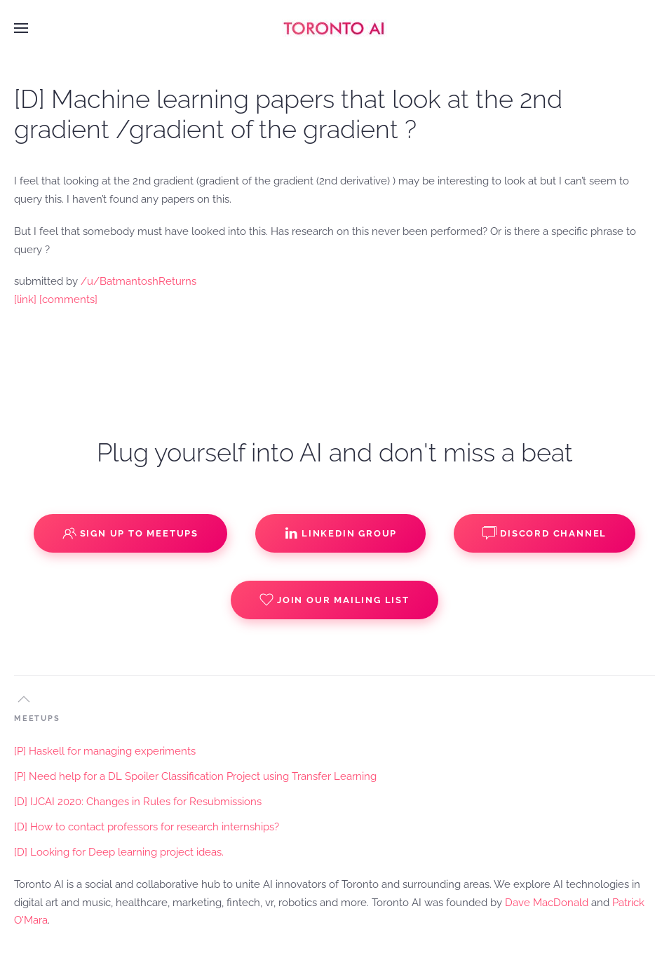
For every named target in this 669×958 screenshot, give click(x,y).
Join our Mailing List (334, 600)
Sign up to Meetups (130, 533)
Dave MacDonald (546, 902)
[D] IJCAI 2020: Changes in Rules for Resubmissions (138, 801)
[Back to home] (334, 28)
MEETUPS (37, 718)
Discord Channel (544, 533)
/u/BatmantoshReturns (138, 281)
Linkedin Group (340, 533)
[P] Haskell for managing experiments (105, 751)
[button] (21, 28)
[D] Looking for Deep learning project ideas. (119, 852)
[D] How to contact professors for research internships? (146, 827)
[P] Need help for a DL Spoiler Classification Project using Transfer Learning (195, 776)
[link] (25, 299)
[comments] (68, 299)
